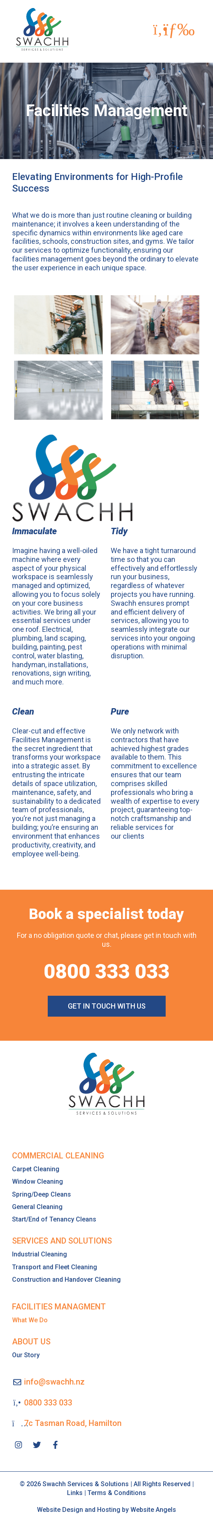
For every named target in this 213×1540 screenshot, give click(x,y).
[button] (179, 29)
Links (75, 1493)
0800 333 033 (107, 971)
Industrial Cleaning (39, 1254)
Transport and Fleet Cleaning (54, 1267)
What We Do (30, 1320)
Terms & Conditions (116, 1493)
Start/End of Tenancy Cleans (54, 1219)
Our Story (26, 1355)
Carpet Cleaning (35, 1169)
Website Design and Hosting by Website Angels (106, 1509)
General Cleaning (37, 1207)
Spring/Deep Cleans (41, 1194)
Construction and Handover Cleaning (66, 1279)
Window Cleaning (37, 1181)
